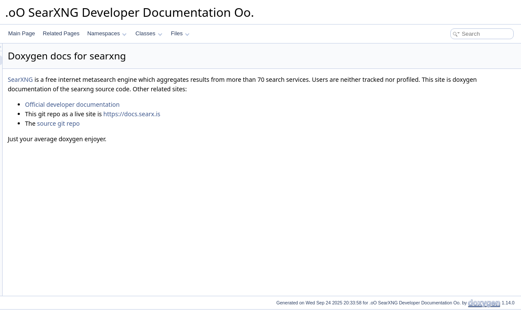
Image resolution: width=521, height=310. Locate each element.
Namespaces (106, 33)
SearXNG (127, 79)
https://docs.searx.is (239, 114)
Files (180, 33)
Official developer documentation (180, 104)
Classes (148, 33)
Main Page (21, 33)
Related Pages (61, 33)
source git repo (166, 123)
